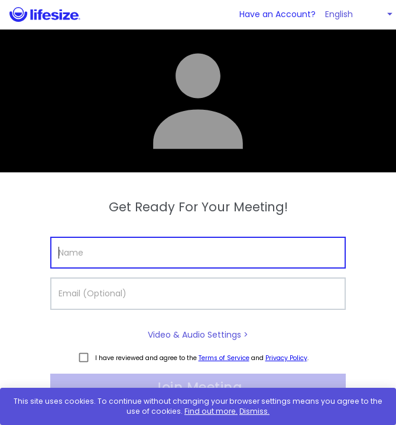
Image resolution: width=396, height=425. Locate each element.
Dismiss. (254, 411)
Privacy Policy (286, 358)
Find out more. (211, 411)
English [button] (339, 14)
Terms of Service (224, 358)
